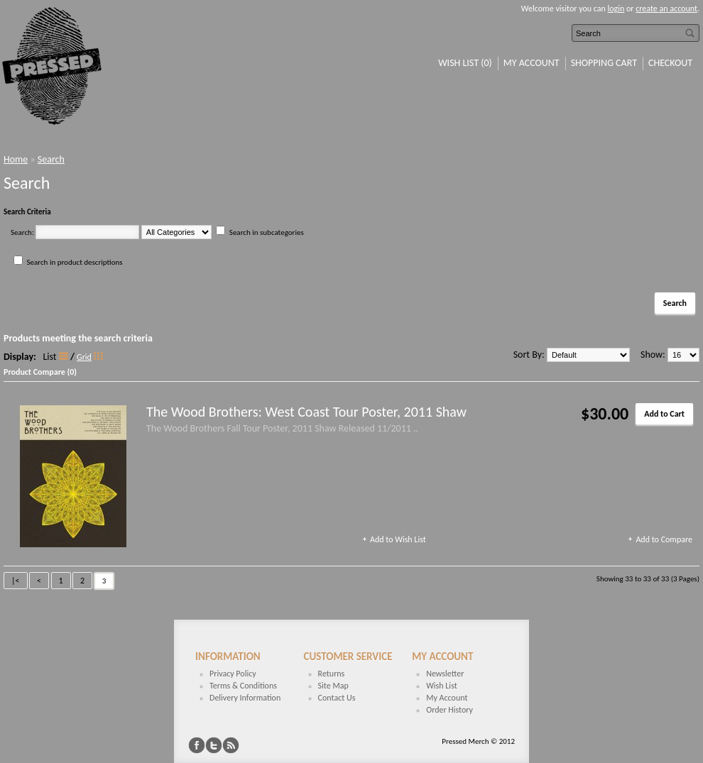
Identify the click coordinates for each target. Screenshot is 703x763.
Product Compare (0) (40, 372)
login (616, 8)
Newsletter (445, 674)
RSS (230, 745)
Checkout (670, 63)
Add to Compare (664, 539)
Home (16, 159)
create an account (666, 8)
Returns (331, 674)
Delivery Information (244, 698)
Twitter (213, 745)
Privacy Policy (232, 674)
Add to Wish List (398, 539)
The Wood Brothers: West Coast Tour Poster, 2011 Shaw (306, 411)
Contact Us (337, 698)
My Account (531, 63)
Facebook (196, 745)
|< (15, 581)
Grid (84, 357)
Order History (449, 710)
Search (51, 159)
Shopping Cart (604, 63)
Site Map (333, 686)
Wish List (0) (465, 63)
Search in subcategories (266, 232)
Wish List (441, 686)
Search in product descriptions (75, 262)
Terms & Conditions (243, 686)
